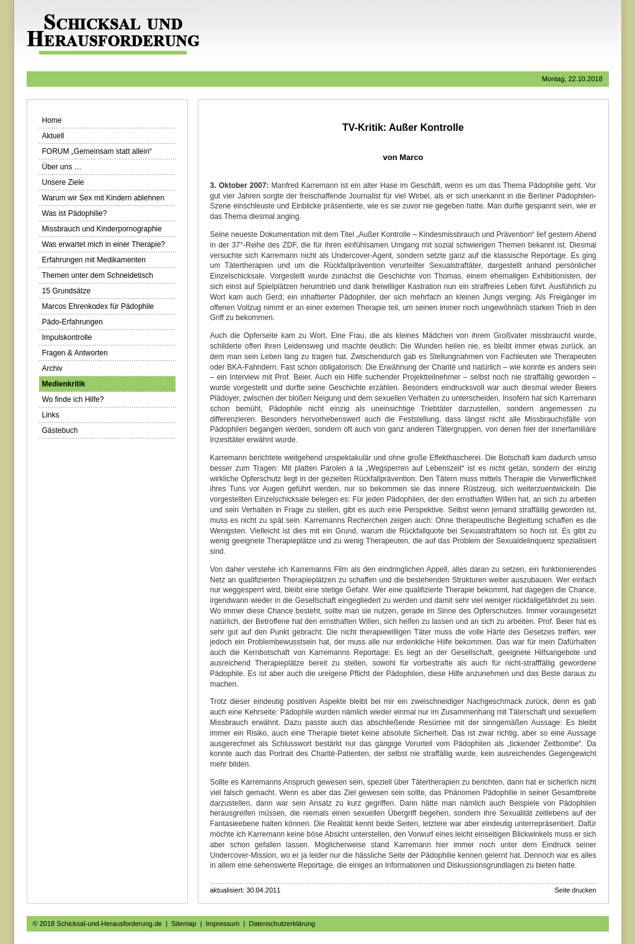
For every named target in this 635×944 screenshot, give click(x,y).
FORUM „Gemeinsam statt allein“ (97, 151)
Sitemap (183, 923)
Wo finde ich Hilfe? (73, 399)
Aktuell (53, 135)
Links (51, 415)
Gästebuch (60, 430)
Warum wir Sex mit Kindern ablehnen (103, 198)
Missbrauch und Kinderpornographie (102, 229)
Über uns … (62, 167)
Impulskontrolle (67, 337)
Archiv (52, 368)
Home (52, 120)
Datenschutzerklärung (282, 923)
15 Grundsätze (66, 291)
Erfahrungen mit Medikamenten (94, 260)
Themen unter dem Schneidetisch (97, 275)
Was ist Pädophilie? (74, 213)
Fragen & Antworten (75, 353)
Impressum (222, 923)
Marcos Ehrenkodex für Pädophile (98, 306)
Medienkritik (64, 384)
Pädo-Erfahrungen (72, 322)
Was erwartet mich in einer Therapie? (104, 244)
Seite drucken (575, 890)
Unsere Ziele (63, 182)
